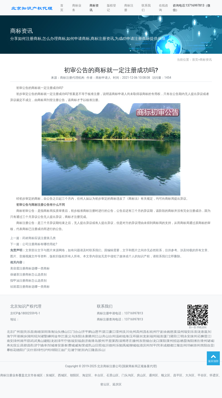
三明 (180, 336)
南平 (24, 341)
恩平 (98, 331)
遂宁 (74, 350)
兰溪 (64, 336)
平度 (108, 341)
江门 (71, 331)
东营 (142, 341)
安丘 (17, 345)
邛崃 (190, 345)
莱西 (115, 341)
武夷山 (38, 341)
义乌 (71, 336)
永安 (187, 336)
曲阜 (44, 345)
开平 (85, 331)
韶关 (24, 331)
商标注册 (128, 8)
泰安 (58, 345)
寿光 (10, 345)
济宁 (37, 345)
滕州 (136, 341)
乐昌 (30, 331)
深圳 (44, 331)
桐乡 (24, 336)
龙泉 (146, 336)
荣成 (85, 345)
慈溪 (173, 331)
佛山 (64, 331)
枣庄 (129, 341)
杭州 (153, 331)
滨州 (146, 345)
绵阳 (54, 350)
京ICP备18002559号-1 (25, 313)
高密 (24, 345)
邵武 (30, 341)
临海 (126, 336)
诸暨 (44, 336)
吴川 (126, 331)
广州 (17, 331)
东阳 (78, 336)
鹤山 (92, 331)
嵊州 (51, 336)
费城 (71, 345)
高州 (139, 331)
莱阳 (163, 341)
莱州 (170, 341)
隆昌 (95, 350)
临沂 (105, 345)
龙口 (156, 341)
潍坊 (197, 341)
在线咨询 (163, 8)
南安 (10, 341)
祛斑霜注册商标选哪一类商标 (30, 286)
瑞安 (187, 331)
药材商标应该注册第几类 (39, 238)
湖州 (30, 336)
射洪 (81, 350)
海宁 (10, 336)
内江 (88, 350)
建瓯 (47, 341)
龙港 (201, 331)
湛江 (105, 331)
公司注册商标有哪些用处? (39, 244)
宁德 (67, 341)
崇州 (197, 345)
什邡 (33, 350)
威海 (78, 345)
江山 (98, 336)
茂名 (146, 331)
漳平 (61, 341)
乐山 (101, 350)
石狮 (201, 336)
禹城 (126, 345)
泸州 (47, 350)
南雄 (37, 331)
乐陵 (119, 345)
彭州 (183, 345)
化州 (133, 331)
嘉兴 (207, 331)
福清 (160, 336)
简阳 (204, 345)
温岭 (119, 336)
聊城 (133, 345)
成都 (167, 345)
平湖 (17, 336)
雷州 (119, 331)
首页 (61, 8)
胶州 (101, 341)
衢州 (92, 336)
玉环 (133, 336)
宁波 (160, 331)
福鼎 (81, 341)
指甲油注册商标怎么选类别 (28, 280)
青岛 (95, 341)
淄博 (122, 341)
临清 (139, 345)
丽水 (139, 336)
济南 (88, 341)
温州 (180, 331)
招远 (176, 341)
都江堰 (175, 345)
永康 (85, 336)
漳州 (17, 341)
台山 (78, 331)
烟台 (149, 341)
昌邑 (30, 345)
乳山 (92, 345)
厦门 (167, 336)
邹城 (51, 345)
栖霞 (183, 341)
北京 (10, 331)
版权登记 (111, 8)
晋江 (207, 336)
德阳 (20, 350)
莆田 (173, 336)
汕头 (58, 331)
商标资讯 (94, 8)
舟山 (105, 336)
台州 (112, 336)
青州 (204, 341)
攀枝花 (11, 350)
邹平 (153, 345)
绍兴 (37, 336)
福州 (153, 336)
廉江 (112, 331)
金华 (58, 336)
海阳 (190, 341)
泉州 (194, 336)
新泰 (64, 345)
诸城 (210, 341)
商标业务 (76, 8)
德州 (112, 345)
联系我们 (146, 8)
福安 (74, 341)
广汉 (27, 350)
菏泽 (160, 345)
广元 (67, 350)
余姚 (167, 331)
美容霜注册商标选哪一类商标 (30, 268)
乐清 (194, 331)
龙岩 (54, 341)
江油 (61, 350)
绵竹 (40, 350)
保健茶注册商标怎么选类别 (28, 274)
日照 (98, 345)
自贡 (210, 345)
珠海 (51, 331)
